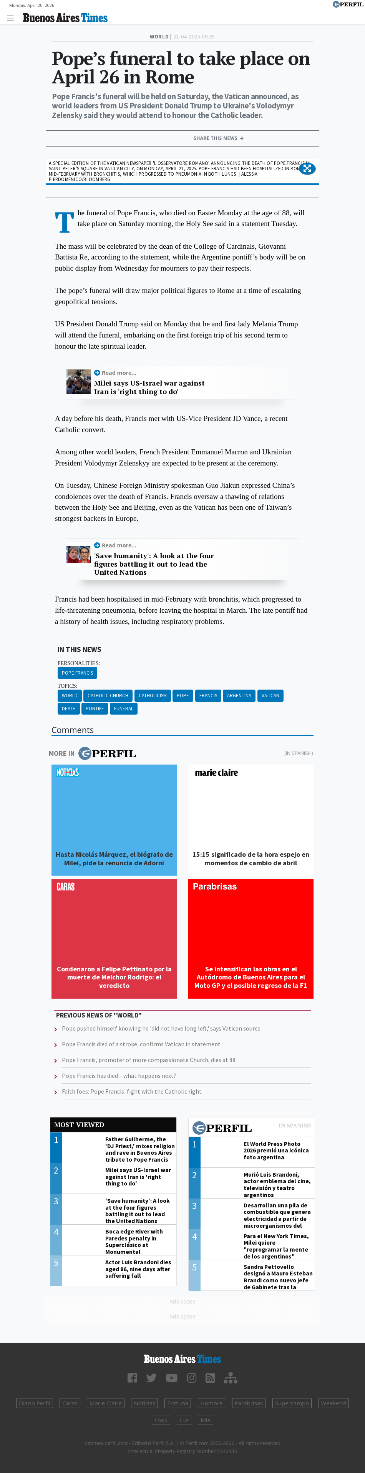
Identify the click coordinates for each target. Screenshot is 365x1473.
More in (92, 753)
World (70, 695)
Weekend (333, 1403)
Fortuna (177, 1403)
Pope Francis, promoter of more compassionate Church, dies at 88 (149, 1060)
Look (161, 1420)
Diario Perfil (34, 1403)
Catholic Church (108, 695)
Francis (208, 695)
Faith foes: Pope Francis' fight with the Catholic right (132, 1091)
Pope (183, 695)
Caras (69, 1403)
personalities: (79, 663)
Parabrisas (249, 1403)
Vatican (270, 695)
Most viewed (79, 1124)
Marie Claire (106, 1403)
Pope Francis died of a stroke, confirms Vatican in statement (141, 1044)
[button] (307, 169)
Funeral (123, 708)
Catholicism (153, 695)
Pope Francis (77, 673)
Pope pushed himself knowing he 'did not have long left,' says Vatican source (161, 1028)
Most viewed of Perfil (251, 1129)
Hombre (212, 1403)
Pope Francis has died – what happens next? (119, 1075)
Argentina (239, 695)
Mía (206, 1420)
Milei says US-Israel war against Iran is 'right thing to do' (149, 387)
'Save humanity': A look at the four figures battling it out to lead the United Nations (154, 564)
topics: (68, 686)
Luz (184, 1420)
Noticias (144, 1403)
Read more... (119, 372)
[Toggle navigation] (12, 17)
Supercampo (292, 1403)
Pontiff (95, 708)
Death (69, 708)
